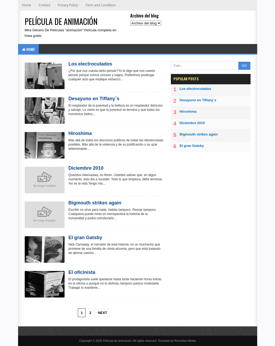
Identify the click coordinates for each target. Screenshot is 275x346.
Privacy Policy (68, 5)
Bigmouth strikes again (95, 202)
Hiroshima (80, 133)
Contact (44, 5)
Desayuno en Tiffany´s (94, 98)
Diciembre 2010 (86, 168)
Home (26, 5)
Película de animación (117, 340)
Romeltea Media (185, 340)
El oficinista (82, 272)
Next (102, 313)
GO (244, 66)
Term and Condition (100, 5)
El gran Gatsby (85, 237)
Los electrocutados (90, 64)
